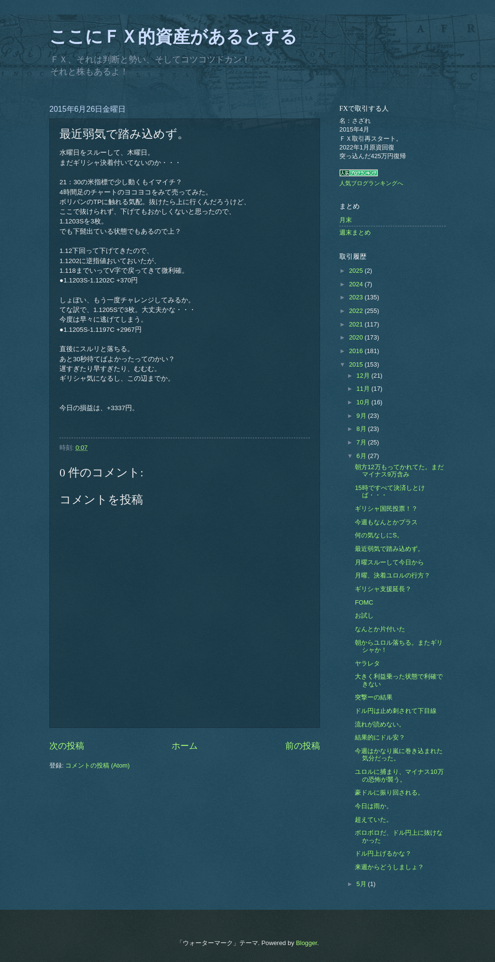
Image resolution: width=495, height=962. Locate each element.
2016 (356, 351)
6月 (362, 455)
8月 (362, 428)
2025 (356, 270)
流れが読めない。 (380, 724)
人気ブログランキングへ (371, 183)
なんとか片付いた (380, 629)
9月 (362, 415)
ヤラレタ (367, 663)
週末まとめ (355, 232)
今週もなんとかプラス (386, 522)
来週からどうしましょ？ (389, 867)
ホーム (185, 746)
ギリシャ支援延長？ (383, 588)
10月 (363, 402)
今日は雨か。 (374, 806)
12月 (363, 375)
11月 (363, 388)
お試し (364, 615)
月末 (345, 219)
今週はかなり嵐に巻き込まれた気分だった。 (399, 754)
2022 (356, 310)
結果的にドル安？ (380, 737)
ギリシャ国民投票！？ (386, 508)
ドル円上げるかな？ (383, 853)
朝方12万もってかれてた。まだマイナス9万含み (399, 470)
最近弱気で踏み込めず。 (389, 548)
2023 (356, 297)
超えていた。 (374, 819)
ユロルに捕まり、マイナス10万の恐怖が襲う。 (399, 775)
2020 (356, 337)
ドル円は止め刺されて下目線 (396, 710)
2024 (356, 284)
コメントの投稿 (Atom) (97, 765)
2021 (356, 324)
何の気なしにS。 (379, 535)
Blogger (306, 943)
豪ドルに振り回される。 (389, 792)
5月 (362, 884)
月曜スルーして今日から (389, 562)
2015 (356, 364)
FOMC (364, 602)
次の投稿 (66, 746)
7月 (362, 442)
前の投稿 (302, 746)
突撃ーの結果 (374, 697)
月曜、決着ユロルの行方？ (392, 575)
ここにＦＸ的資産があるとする (173, 36)
